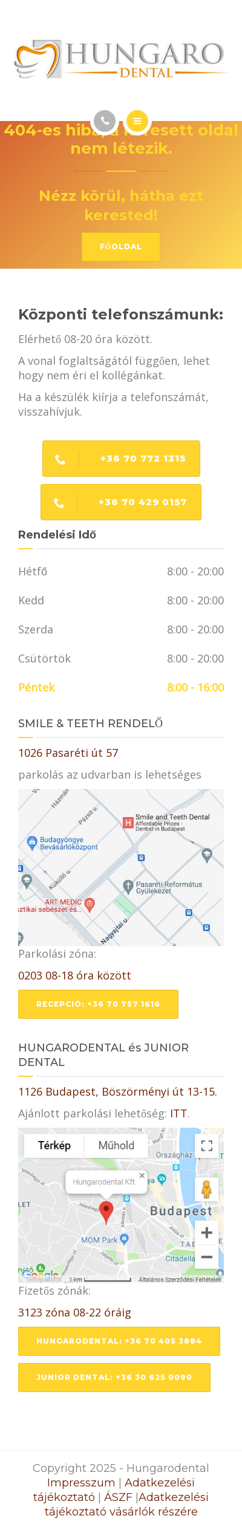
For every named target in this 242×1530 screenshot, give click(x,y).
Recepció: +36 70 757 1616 (98, 1004)
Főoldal (121, 246)
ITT (179, 1113)
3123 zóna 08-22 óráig (74, 1312)
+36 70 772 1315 (114, 458)
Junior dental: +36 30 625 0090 (114, 1377)
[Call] (104, 121)
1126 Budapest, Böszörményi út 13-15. (117, 1091)
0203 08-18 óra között (74, 975)
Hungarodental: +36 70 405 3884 (119, 1340)
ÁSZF (118, 1497)
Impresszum (81, 1482)
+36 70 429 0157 (114, 502)
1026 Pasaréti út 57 (68, 752)
